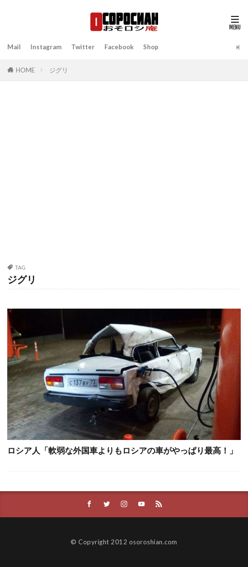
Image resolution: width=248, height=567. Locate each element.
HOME (25, 70)
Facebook (118, 47)
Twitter (83, 47)
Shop (151, 47)
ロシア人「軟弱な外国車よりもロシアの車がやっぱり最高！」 (122, 450)
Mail (14, 47)
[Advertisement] (124, 177)
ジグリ (58, 70)
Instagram (45, 47)
